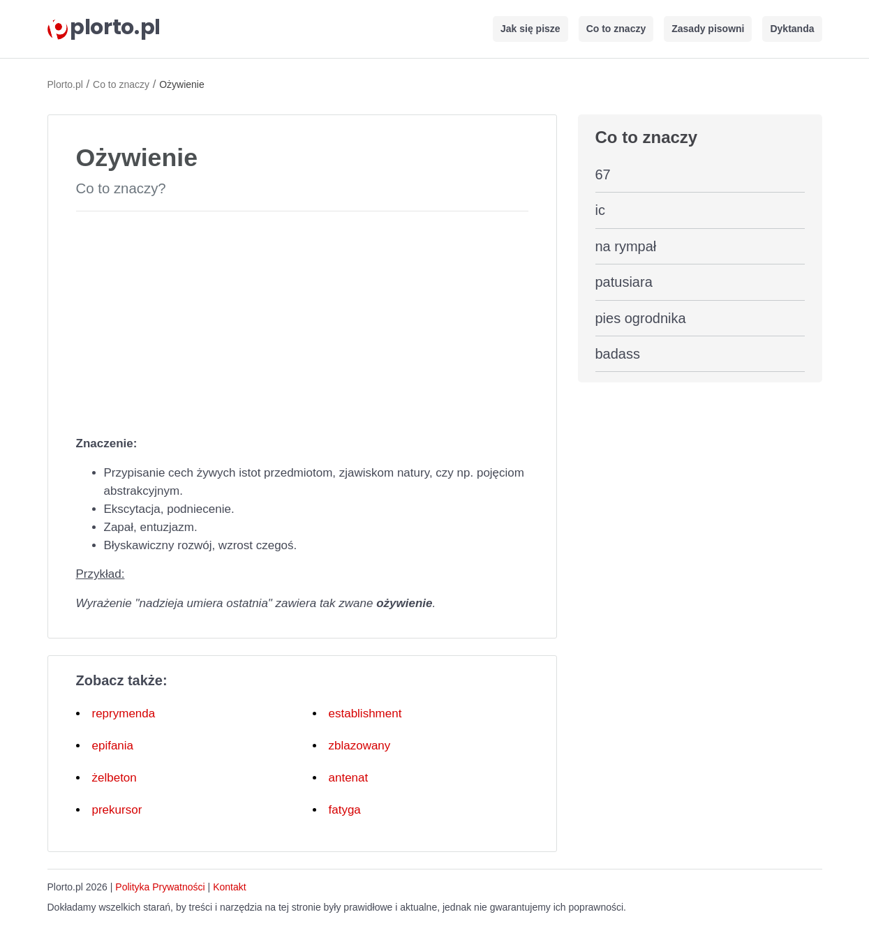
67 (603, 174)
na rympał (626, 246)
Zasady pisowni (707, 28)
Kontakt (229, 887)
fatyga (345, 809)
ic (600, 210)
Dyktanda (792, 28)
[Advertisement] (302, 320)
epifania (113, 745)
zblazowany (360, 745)
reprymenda (124, 713)
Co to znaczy (616, 28)
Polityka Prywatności (160, 887)
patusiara (624, 282)
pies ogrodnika (640, 318)
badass (618, 353)
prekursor (117, 809)
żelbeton (114, 777)
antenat (349, 777)
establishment (365, 713)
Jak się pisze (530, 28)
